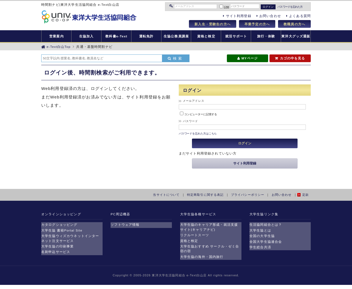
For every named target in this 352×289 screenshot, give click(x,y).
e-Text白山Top (56, 46)
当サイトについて (166, 194)
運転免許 (146, 36)
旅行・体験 (266, 36)
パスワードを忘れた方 (289, 6)
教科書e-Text (116, 36)
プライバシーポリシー (248, 194)
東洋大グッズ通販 (295, 36)
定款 (305, 194)
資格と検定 (206, 36)
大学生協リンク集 (263, 214)
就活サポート (236, 36)
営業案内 (56, 36)
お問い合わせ (282, 194)
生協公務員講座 (176, 36)
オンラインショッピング (61, 214)
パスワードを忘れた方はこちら (198, 133)
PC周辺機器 (120, 214)
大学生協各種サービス (198, 214)
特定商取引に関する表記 (205, 194)
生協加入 (86, 36)
